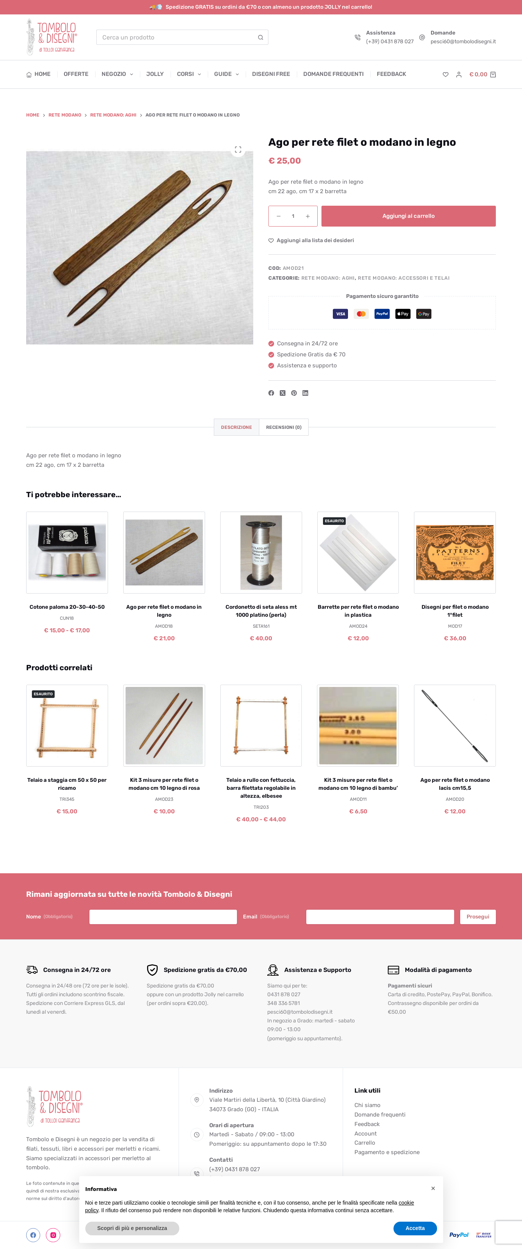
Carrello (364, 1142)
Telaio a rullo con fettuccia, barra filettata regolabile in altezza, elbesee (261, 788)
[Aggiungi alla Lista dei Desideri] (311, 240)
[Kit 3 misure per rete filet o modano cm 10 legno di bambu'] (358, 726)
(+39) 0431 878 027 (390, 41)
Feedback (391, 74)
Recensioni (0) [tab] (283, 427)
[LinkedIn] (305, 393)
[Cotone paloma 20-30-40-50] (67, 553)
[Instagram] (53, 1235)
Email (266, 917)
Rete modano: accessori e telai (404, 278)
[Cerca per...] (174, 37)
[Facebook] (271, 393)
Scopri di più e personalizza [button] (132, 1228)
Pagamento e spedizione (387, 1152)
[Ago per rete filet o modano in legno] (164, 553)
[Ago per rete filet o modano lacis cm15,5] (455, 726)
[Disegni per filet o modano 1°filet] (455, 553)
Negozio (119, 74)
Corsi (190, 74)
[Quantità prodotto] (293, 216)
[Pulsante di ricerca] (260, 37)
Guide (228, 74)
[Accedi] (459, 74)
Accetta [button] (415, 1228)
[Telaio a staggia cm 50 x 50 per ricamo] (67, 726)
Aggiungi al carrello (408, 216)
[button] (433, 1188)
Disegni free (271, 74)
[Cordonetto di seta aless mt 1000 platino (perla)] (261, 553)
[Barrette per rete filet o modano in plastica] (358, 553)
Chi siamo (367, 1105)
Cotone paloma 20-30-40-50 (67, 606)
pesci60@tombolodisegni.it (463, 41)
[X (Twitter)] (282, 393)
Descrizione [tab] (236, 427)
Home (38, 74)
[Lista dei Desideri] (445, 74)
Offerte (76, 74)
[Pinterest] (294, 393)
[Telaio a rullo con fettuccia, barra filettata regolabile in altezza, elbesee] (261, 726)
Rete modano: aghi (328, 278)
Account (365, 1133)
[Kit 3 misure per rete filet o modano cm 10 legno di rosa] (164, 726)
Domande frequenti (333, 74)
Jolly (155, 74)
